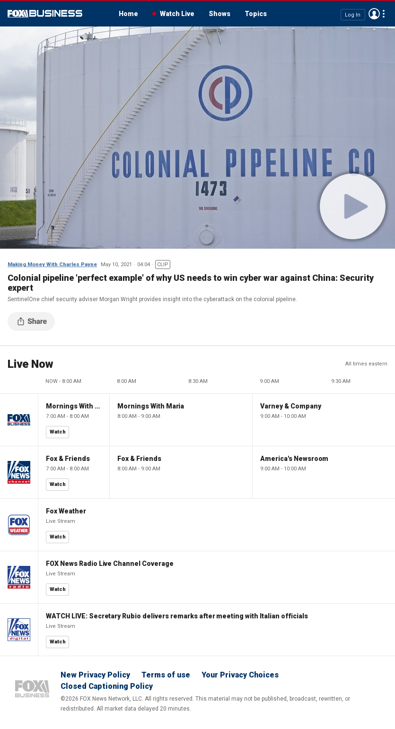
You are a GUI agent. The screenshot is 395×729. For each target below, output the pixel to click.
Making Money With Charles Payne (52, 264)
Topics (256, 13)
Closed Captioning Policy (107, 686)
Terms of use (165, 674)
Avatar (374, 13)
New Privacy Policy (95, 674)
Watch (58, 432)
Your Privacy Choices (240, 674)
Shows (219, 13)
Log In (352, 14)
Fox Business (45, 13)
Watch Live (177, 13)
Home (128, 13)
